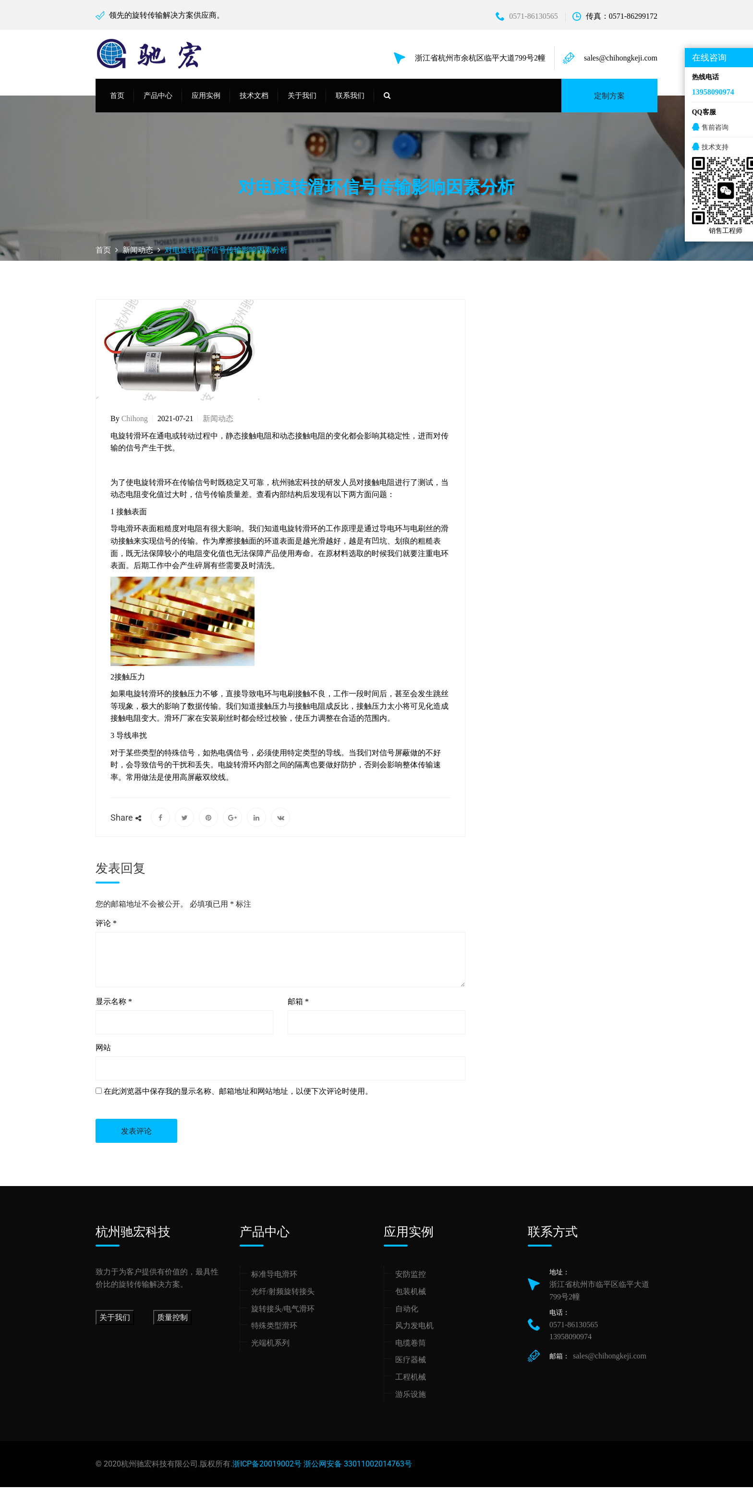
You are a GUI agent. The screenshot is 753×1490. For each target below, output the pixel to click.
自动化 (406, 1312)
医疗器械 (410, 1363)
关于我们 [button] (302, 99)
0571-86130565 (527, 16)
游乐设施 (410, 1397)
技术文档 (254, 99)
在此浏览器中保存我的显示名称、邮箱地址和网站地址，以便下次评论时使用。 (238, 1094)
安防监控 (410, 1277)
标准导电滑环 (274, 1277)
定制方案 (609, 99)
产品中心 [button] (158, 99)
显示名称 (114, 1005)
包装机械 (410, 1295)
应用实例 (206, 99)
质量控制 (172, 1320)
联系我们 (350, 99)
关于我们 (114, 1320)
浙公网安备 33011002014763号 (358, 1467)
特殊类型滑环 (274, 1329)
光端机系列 (270, 1346)
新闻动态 (218, 422)
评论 (106, 926)
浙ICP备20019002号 (267, 1467)
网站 (103, 1051)
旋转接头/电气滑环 (283, 1312)
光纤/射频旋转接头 (283, 1295)
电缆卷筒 (410, 1346)
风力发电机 (414, 1329)
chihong (134, 422)
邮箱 (298, 1005)
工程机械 (410, 1380)
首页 (117, 99)
